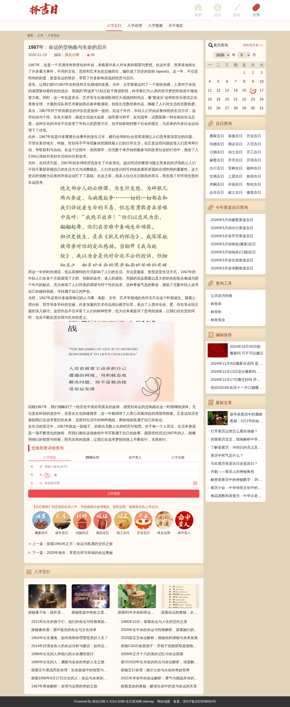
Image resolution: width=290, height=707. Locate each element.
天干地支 (176, 26)
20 (227, 99)
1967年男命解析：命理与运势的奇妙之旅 (64, 686)
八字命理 (134, 26)
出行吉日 (217, 168)
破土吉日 (235, 192)
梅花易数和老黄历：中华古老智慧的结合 (237, 496)
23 (253, 99)
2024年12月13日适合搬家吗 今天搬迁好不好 (237, 372)
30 (253, 108)
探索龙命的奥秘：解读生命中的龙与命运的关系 (159, 686)
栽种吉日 (253, 168)
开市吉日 (235, 160)
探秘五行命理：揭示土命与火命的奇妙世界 (155, 670)
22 (244, 99)
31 (262, 108)
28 (236, 108)
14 (236, 90)
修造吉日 (253, 192)
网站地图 (163, 701)
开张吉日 (253, 160)
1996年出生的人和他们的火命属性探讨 (62, 654)
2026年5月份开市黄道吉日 (232, 236)
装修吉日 (235, 136)
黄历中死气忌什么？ (227, 455)
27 (227, 108)
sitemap (148, 701)
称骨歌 (216, 312)
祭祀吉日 (253, 184)
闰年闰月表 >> (253, 45)
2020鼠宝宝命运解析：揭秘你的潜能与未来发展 (159, 638)
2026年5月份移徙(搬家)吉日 (233, 244)
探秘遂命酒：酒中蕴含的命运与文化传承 (63, 630)
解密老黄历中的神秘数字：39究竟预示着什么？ (237, 480)
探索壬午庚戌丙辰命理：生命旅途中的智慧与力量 (70, 670)
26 (218, 108)
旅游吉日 (253, 176)
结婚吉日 (217, 144)
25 (210, 108)
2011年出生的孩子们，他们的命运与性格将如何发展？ (70, 622)
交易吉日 (217, 176)
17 (262, 90)
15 (244, 90)
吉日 (217, 15)
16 (253, 90)
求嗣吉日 (217, 184)
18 (210, 99)
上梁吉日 (235, 176)
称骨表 (216, 304)
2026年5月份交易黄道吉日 (232, 260)
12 (218, 90)
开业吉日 (253, 136)
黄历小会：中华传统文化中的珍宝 (237, 488)
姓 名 (36, 466)
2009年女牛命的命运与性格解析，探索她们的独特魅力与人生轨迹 (160, 630)
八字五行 (114, 26)
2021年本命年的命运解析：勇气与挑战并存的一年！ (160, 678)
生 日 (36, 483)
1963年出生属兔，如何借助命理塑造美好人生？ (69, 638)
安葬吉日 (235, 168)
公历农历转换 (221, 296)
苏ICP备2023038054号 (199, 701)
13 (227, 90)
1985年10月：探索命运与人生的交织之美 (154, 622)
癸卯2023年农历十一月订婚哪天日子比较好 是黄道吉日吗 (237, 388)
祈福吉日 (235, 184)
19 (218, 99)
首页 (30, 35)
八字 (256, 15)
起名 (236, 15)
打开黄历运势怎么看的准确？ (234, 431)
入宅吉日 (253, 144)
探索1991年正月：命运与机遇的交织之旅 (80, 544)
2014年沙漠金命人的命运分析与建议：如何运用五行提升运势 (70, 646)
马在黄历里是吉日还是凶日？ (234, 464)
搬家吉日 (217, 136)
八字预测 (155, 26)
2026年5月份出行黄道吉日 (232, 228)
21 (236, 99)
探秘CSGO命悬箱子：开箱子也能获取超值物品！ (160, 646)
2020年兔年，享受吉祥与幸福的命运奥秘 (80, 553)
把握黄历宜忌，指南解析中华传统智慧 (237, 439)
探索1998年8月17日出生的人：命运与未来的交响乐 (70, 678)
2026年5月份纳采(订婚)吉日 (233, 252)
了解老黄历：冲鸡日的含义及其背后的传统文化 (237, 447)
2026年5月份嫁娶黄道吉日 (232, 220)
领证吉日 (235, 144)
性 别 (36, 474)
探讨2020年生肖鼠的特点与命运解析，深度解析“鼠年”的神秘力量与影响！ (160, 662)
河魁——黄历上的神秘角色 (232, 472)
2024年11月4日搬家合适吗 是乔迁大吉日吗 (237, 363)
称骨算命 (218, 320)
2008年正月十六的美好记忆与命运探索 (152, 654)
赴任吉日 (217, 192)
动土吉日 (235, 152)
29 (244, 108)
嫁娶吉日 (217, 160)
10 (262, 81)
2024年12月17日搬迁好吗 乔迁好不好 (237, 380)
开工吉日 (253, 152)
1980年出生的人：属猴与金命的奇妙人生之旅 (68, 662)
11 (210, 90)
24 (262, 99)
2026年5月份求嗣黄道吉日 (232, 268)
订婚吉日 (217, 152)
